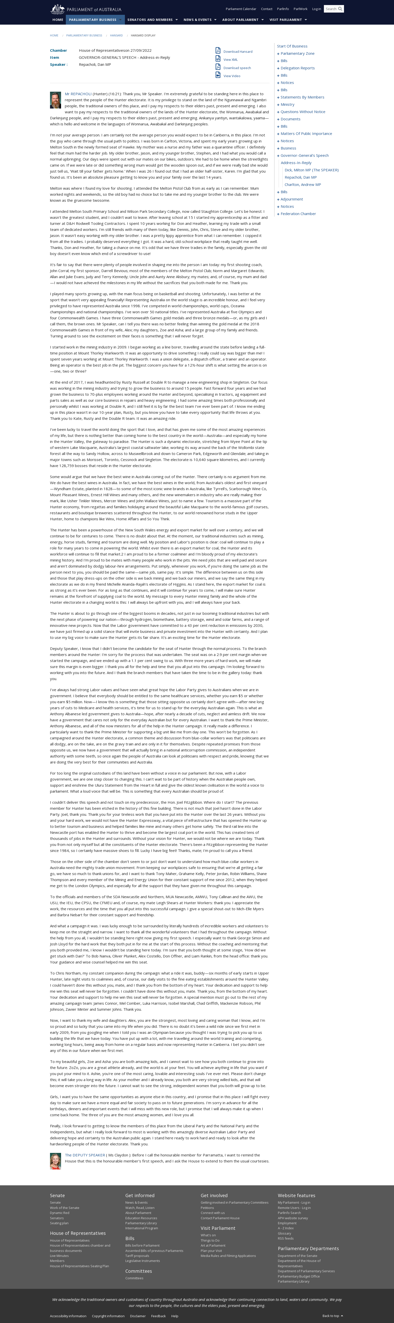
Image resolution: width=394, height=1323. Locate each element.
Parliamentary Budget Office (299, 1276)
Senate (55, 1202)
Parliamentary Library (141, 1223)
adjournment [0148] (292, 199)
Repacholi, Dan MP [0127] (301, 177)
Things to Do (210, 1240)
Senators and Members (150, 20)
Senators (57, 1218)
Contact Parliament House (220, 1218)
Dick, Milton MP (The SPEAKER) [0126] (312, 170)
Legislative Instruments (142, 1261)
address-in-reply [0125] (296, 162)
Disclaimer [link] (138, 1316)
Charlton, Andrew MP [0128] (303, 184)
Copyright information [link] (108, 1316)
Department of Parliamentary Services (306, 1271)
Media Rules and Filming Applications (228, 1256)
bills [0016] (284, 75)
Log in (316, 9)
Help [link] (174, 1316)
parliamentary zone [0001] (298, 53)
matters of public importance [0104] (306, 133)
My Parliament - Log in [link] (294, 1202)
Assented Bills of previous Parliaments (154, 1250)
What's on (208, 1235)
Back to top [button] (333, 1316)
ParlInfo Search (289, 1213)
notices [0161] (287, 206)
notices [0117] (287, 140)
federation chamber (298, 213)
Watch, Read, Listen (140, 1207)
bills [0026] (284, 89)
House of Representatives (70, 1240)
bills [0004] (284, 60)
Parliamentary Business (93, 20)
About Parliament (240, 20)
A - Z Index (286, 1228)
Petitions (207, 1207)
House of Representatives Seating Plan (79, 1266)
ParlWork (301, 9)
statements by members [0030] (302, 97)
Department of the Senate (297, 1256)
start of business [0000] (292, 46)
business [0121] (288, 148)
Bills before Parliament (142, 1245)
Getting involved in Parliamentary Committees (235, 1202)
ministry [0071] (287, 104)
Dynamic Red (59, 1213)
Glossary (284, 1233)
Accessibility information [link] (68, 1316)
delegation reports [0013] (298, 68)
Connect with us (213, 1213)
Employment (287, 1223)
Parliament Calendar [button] (241, 9)
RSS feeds (286, 1238)
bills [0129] (284, 191)
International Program (141, 1228)
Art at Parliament (213, 1245)
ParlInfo (283, 9)
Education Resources (141, 1218)
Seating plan (59, 1223)
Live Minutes (59, 1256)
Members (57, 1261)
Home (58, 20)
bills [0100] (284, 126)
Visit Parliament (286, 20)
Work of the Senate (64, 1207)
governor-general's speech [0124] (305, 155)
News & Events (198, 20)
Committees (134, 1278)
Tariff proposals (137, 1256)
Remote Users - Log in (294, 1207)
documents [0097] (291, 119)
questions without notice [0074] (303, 111)
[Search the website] (334, 9)
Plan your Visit (211, 1250)
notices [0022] (287, 82)
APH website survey (293, 1218)
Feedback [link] (158, 1316)
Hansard (116, 35)
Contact (266, 9)
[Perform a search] (340, 9)
